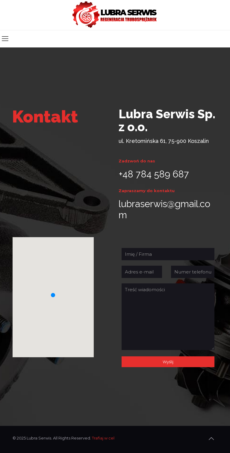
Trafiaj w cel (103, 438)
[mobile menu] (5, 39)
